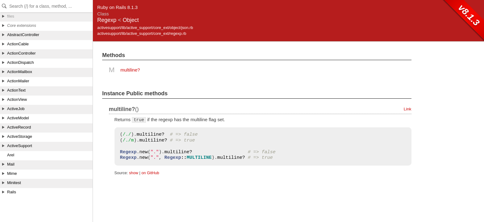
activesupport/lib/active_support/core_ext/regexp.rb (141, 33)
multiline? (130, 69)
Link (407, 109)
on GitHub (150, 173)
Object (131, 20)
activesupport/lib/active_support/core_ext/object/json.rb (145, 27)
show (133, 173)
